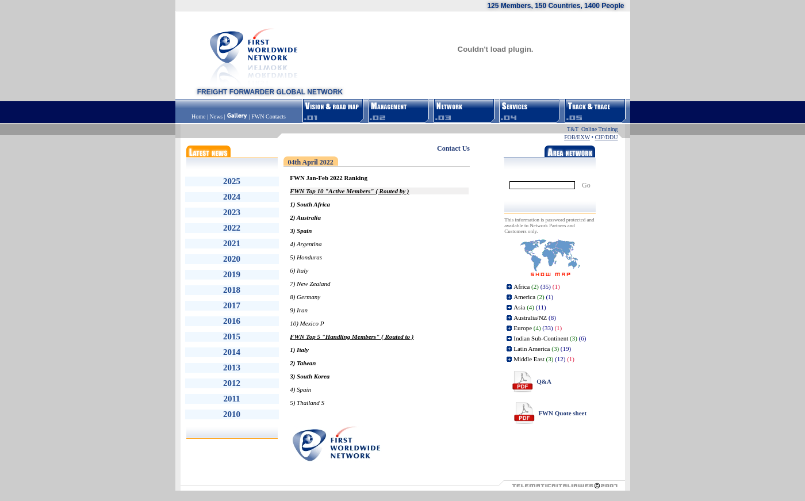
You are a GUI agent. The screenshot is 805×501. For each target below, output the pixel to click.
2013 (231, 367)
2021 (231, 243)
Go (586, 185)
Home (199, 116)
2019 (231, 274)
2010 (231, 414)
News (216, 116)
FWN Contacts (268, 116)
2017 (231, 305)
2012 (231, 383)
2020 (231, 258)
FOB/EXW (577, 137)
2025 (231, 181)
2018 (231, 290)
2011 (231, 398)
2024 (231, 196)
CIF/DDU (606, 137)
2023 (231, 212)
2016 (231, 321)
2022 (231, 227)
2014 (231, 352)
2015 (231, 336)
